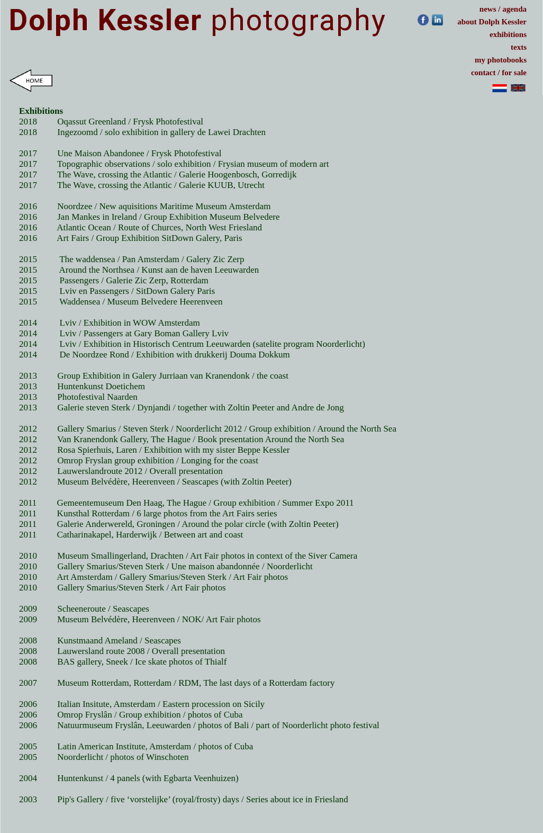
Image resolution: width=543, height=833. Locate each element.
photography (197, 20)
